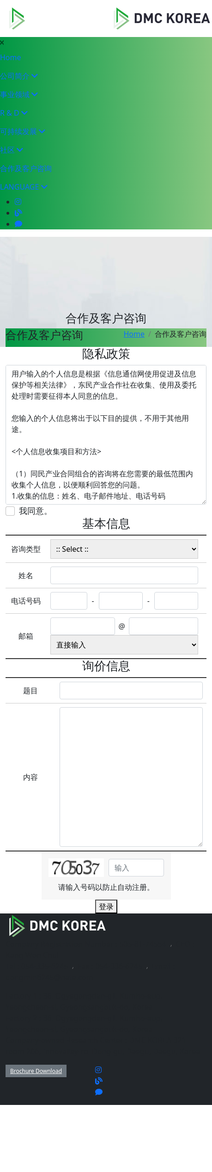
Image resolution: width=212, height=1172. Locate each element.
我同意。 (35, 510)
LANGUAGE (24, 187)
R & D (14, 113)
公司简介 (19, 76)
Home (10, 57)
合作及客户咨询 (26, 168)
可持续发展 (22, 131)
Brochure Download (36, 1071)
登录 (106, 906)
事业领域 (19, 94)
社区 (11, 150)
